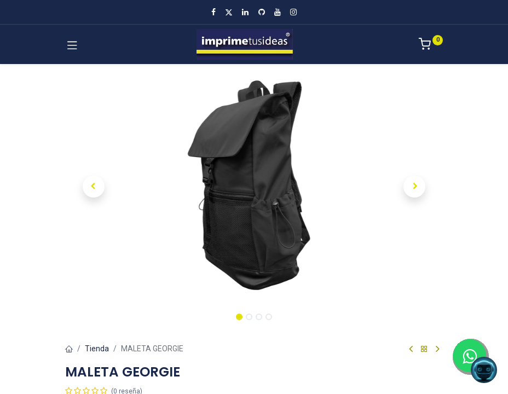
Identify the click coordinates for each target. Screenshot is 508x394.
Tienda (97, 348)
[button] (93, 186)
